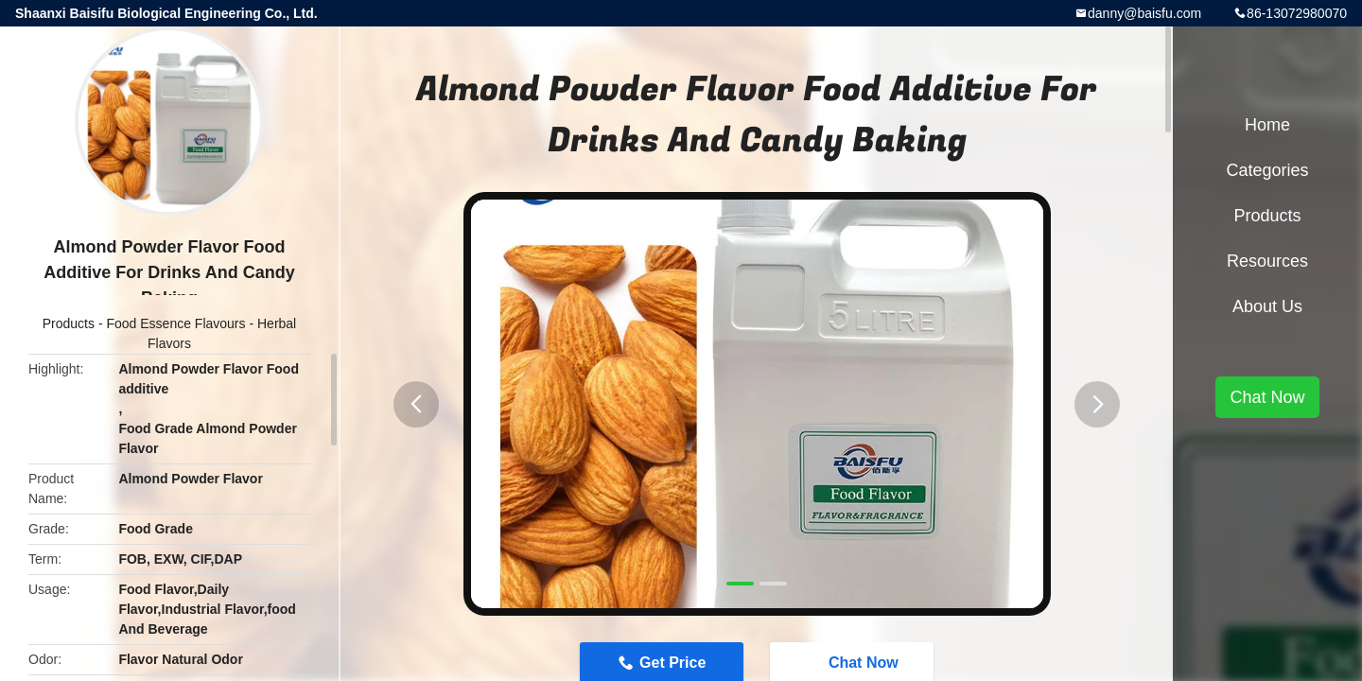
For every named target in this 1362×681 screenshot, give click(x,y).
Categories (1267, 170)
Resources (1267, 261)
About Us (1267, 306)
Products (69, 323)
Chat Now (1267, 397)
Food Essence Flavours (175, 323)
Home (1267, 124)
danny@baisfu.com (1144, 13)
